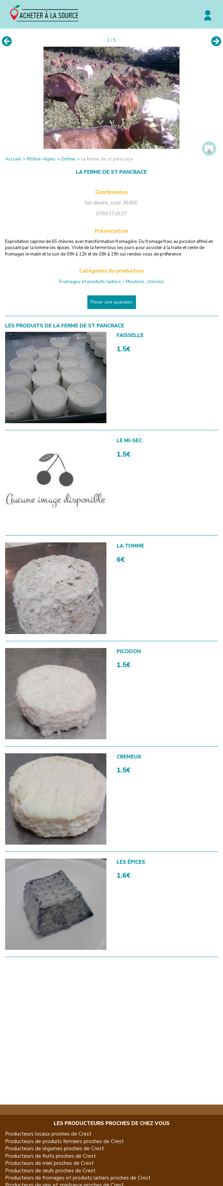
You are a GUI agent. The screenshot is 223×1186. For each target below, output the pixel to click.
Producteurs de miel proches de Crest (49, 1163)
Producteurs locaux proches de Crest (48, 1133)
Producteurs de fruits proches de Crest (50, 1156)
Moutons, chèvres (145, 281)
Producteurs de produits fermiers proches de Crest (64, 1141)
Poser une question (112, 302)
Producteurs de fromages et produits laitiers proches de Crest (78, 1177)
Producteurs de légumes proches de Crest (54, 1148)
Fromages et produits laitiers (90, 281)
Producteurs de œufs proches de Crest (50, 1170)
